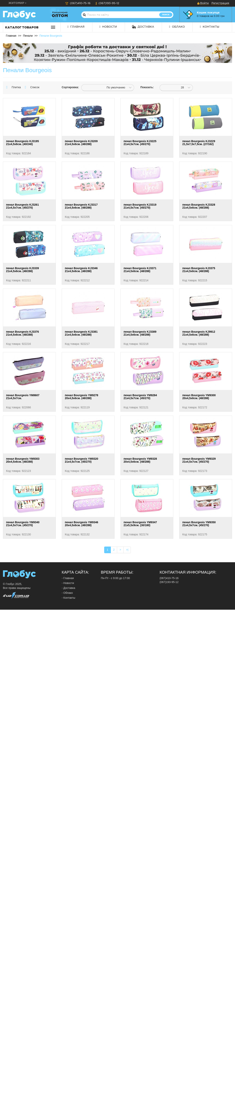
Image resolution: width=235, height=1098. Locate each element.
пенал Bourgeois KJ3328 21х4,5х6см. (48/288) (198, 206)
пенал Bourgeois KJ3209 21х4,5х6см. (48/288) (81, 143)
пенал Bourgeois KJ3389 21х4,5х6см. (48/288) (140, 333)
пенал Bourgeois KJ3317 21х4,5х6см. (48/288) (81, 206)
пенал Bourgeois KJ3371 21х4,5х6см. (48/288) (140, 270)
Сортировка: (68, 87)
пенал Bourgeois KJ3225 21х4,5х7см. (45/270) (140, 143)
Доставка (143, 27)
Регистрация (220, 3)
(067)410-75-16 (77, 3)
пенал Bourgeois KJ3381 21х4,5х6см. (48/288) (81, 333)
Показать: (147, 87)
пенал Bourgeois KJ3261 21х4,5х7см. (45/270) (22, 206)
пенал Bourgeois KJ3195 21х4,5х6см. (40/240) (22, 143)
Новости (108, 26)
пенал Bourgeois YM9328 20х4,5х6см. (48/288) (140, 460)
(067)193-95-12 (107, 3)
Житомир (17, 3)
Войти (204, 3)
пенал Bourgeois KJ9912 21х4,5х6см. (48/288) (198, 333)
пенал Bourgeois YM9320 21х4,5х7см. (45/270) (81, 460)
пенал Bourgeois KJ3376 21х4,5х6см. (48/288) (22, 333)
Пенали (28, 35)
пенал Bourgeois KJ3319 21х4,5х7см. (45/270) (140, 206)
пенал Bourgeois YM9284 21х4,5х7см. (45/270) (140, 397)
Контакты (209, 26)
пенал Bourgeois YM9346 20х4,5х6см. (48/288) (81, 524)
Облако (177, 26)
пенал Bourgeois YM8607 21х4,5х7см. (22, 397)
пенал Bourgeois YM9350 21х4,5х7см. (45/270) (199, 524)
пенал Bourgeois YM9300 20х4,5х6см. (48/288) (199, 397)
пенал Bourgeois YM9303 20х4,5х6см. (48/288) (22, 460)
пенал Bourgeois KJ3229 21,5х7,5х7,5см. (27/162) (198, 143)
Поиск (165, 15)
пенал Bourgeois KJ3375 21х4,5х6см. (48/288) (198, 270)
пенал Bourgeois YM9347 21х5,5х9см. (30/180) (140, 524)
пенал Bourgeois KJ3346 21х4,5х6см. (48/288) (81, 270)
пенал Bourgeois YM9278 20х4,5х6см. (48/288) (81, 397)
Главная (76, 26)
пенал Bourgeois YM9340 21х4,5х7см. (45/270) (22, 524)
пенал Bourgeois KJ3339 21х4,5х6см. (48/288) (22, 270)
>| (127, 549)
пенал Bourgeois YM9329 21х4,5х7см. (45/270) (199, 460)
